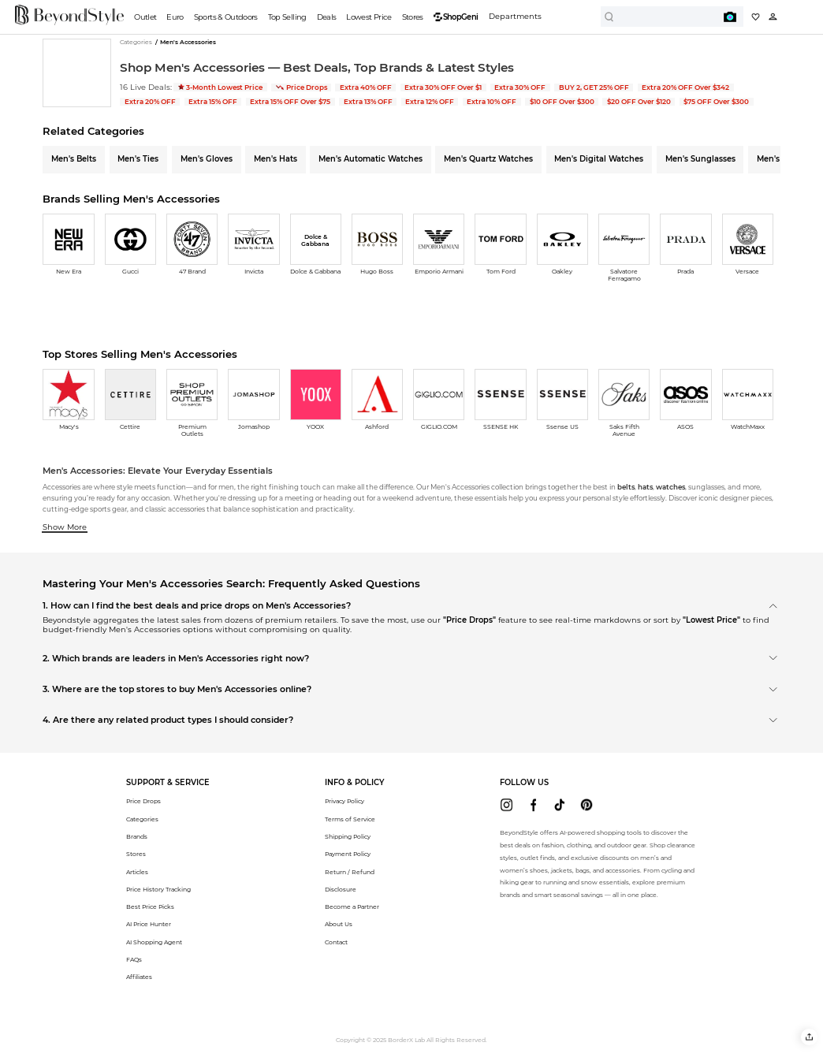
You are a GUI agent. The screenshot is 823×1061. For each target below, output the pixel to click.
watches (670, 487)
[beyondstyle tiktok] (559, 804)
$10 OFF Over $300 (562, 102)
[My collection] (755, 17)
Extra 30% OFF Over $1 (443, 87)
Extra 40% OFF (366, 87)
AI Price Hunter (148, 924)
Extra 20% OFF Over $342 (685, 87)
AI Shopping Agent (154, 942)
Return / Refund (349, 872)
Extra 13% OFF (368, 102)
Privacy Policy (344, 801)
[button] (809, 1037)
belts (626, 487)
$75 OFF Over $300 (716, 102)
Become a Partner (352, 906)
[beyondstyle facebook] (533, 804)
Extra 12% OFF (429, 102)
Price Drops (301, 87)
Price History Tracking (158, 889)
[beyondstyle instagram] (506, 804)
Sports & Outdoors (226, 17)
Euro (174, 17)
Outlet (145, 17)
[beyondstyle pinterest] (586, 804)
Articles (137, 872)
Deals (327, 17)
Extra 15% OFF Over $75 (290, 102)
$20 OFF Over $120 (639, 102)
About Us (338, 924)
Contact (336, 942)
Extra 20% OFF (150, 102)
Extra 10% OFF (491, 102)
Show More (65, 527)
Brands (136, 836)
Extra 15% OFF (212, 102)
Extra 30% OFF (520, 87)
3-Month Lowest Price (220, 87)
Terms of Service (350, 819)
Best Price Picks (150, 906)
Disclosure (340, 889)
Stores (412, 17)
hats (645, 487)
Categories (142, 819)
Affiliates (139, 977)
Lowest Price (368, 17)
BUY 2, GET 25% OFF (594, 87)
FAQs (134, 959)
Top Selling (287, 17)
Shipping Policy (348, 836)
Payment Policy (348, 854)
